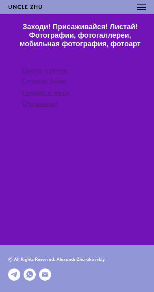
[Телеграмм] (14, 274)
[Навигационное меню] (141, 7)
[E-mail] (45, 274)
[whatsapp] (30, 274)
